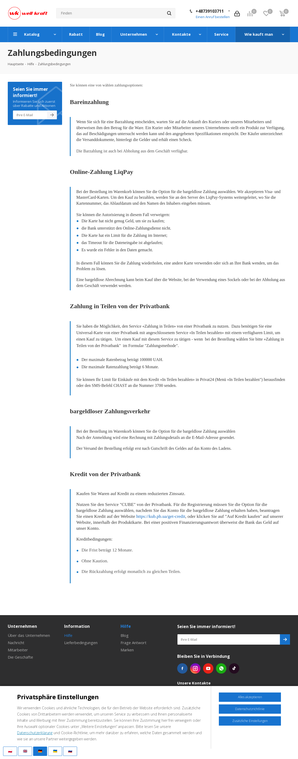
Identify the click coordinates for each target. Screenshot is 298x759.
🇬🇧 (25, 751)
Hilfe (68, 635)
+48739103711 (210, 11)
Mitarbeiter (18, 649)
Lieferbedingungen (81, 642)
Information (77, 626)
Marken (127, 649)
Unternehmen (22, 626)
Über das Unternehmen (29, 635)
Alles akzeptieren (250, 697)
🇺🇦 (55, 751)
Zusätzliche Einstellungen (250, 721)
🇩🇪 (40, 751)
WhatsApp (221, 668)
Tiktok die (234, 668)
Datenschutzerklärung (35, 732)
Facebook (182, 668)
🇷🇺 (70, 751)
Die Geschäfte (20, 657)
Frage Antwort (133, 642)
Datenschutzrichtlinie (250, 709)
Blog (125, 635)
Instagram (195, 668)
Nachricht (16, 642)
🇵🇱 (10, 751)
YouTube (208, 668)
